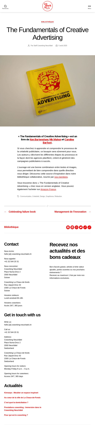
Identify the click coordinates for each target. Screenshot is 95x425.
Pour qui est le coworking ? (16, 415)
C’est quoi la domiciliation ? (16, 402)
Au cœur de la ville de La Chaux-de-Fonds (22, 398)
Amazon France (48, 189)
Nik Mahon (55, 139)
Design (42, 196)
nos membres (61, 177)
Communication (25, 196)
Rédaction (58, 196)
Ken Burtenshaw (39, 139)
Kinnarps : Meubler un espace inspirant (21, 393)
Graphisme (50, 196)
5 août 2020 (63, 45)
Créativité (35, 196)
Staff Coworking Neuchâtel (43, 45)
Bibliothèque (47, 22)
